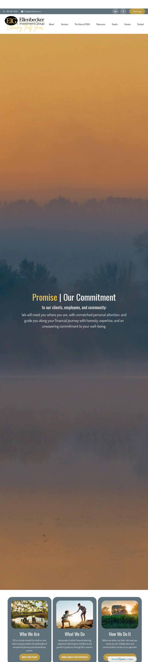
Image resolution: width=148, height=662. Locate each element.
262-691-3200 (10, 3)
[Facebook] (123, 3)
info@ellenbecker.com (31, 3)
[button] (51, 15)
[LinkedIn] (115, 3)
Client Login (137, 3)
